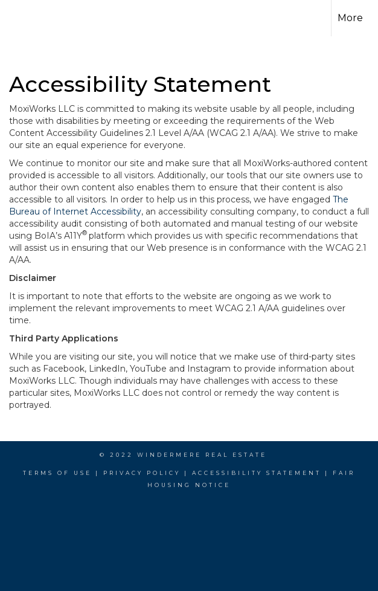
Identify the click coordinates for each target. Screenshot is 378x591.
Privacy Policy (142, 473)
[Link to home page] (30, 18)
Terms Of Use (57, 473)
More (350, 18)
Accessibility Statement (256, 473)
